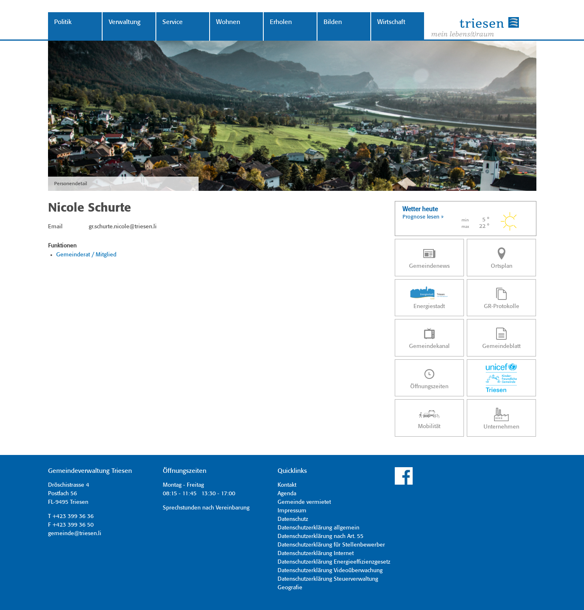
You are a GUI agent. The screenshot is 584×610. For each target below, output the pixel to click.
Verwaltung (124, 22)
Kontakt (287, 485)
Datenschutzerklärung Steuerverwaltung (328, 579)
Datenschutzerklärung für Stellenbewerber (331, 545)
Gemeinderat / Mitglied (86, 255)
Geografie (290, 587)
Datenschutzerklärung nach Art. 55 (320, 536)
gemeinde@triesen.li (74, 533)
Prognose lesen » (423, 217)
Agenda (287, 493)
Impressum (292, 511)
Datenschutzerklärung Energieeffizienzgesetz (334, 562)
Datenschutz (293, 519)
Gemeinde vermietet (304, 502)
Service (172, 22)
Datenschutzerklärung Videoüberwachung (330, 570)
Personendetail (70, 183)
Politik (63, 22)
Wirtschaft (391, 22)
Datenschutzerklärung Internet (316, 553)
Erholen (281, 22)
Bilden (333, 22)
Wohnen (228, 22)
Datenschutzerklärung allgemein (318, 528)
